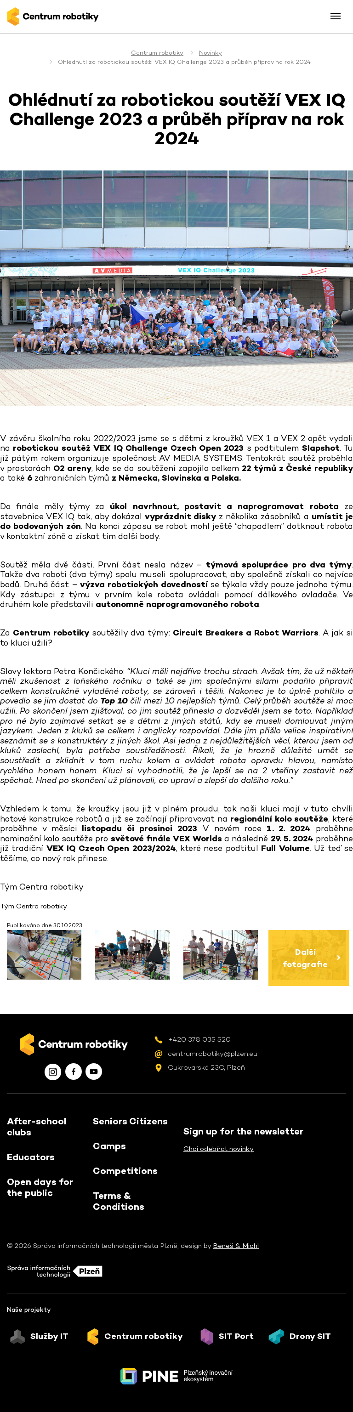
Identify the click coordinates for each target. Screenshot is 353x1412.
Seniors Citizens (130, 1121)
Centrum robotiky (157, 53)
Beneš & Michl (236, 1245)
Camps (109, 1146)
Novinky (210, 53)
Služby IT (49, 1336)
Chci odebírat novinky (218, 1148)
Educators (31, 1157)
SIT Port (236, 1336)
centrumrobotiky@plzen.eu (212, 1053)
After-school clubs (36, 1126)
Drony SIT (310, 1336)
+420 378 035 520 (199, 1039)
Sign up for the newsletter (243, 1131)
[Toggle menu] (335, 16)
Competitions (125, 1171)
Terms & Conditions (118, 1201)
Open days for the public (40, 1187)
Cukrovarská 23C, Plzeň (206, 1067)
